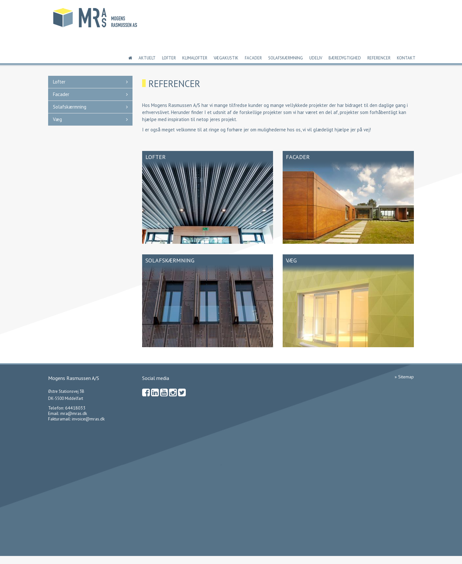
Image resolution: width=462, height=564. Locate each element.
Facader (253, 58)
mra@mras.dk (73, 413)
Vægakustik (226, 58)
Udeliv (315, 58)
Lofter (169, 58)
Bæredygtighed (345, 58)
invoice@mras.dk (88, 419)
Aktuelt (147, 58)
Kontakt (406, 58)
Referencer (378, 58)
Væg (57, 119)
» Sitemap (404, 377)
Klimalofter (194, 58)
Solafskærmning (285, 58)
